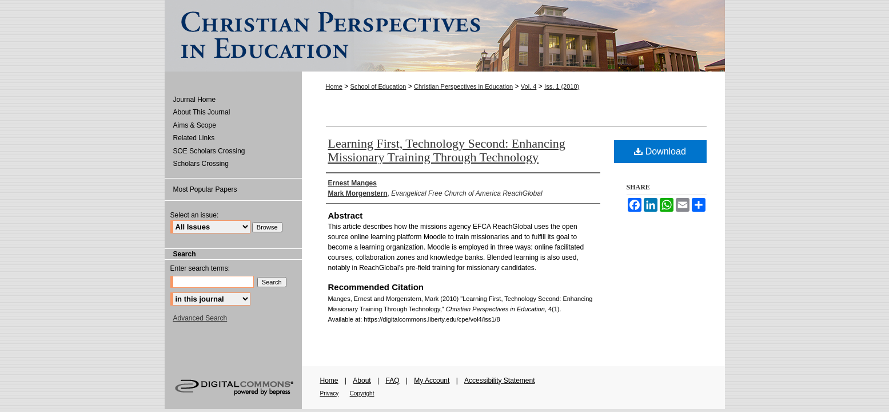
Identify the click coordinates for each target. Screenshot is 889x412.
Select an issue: (194, 215)
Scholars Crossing (201, 164)
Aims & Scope (194, 125)
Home (334, 86)
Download (660, 151)
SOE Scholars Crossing (209, 151)
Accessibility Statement (499, 381)
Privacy (329, 393)
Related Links (194, 138)
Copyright (362, 393)
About (361, 381)
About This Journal (201, 112)
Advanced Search (200, 318)
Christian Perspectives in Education (463, 86)
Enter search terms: (200, 268)
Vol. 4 (529, 86)
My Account (431, 381)
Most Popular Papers (205, 189)
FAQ (392, 381)
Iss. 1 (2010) (561, 86)
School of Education (378, 86)
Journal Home (194, 100)
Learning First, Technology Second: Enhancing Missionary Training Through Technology (446, 150)
